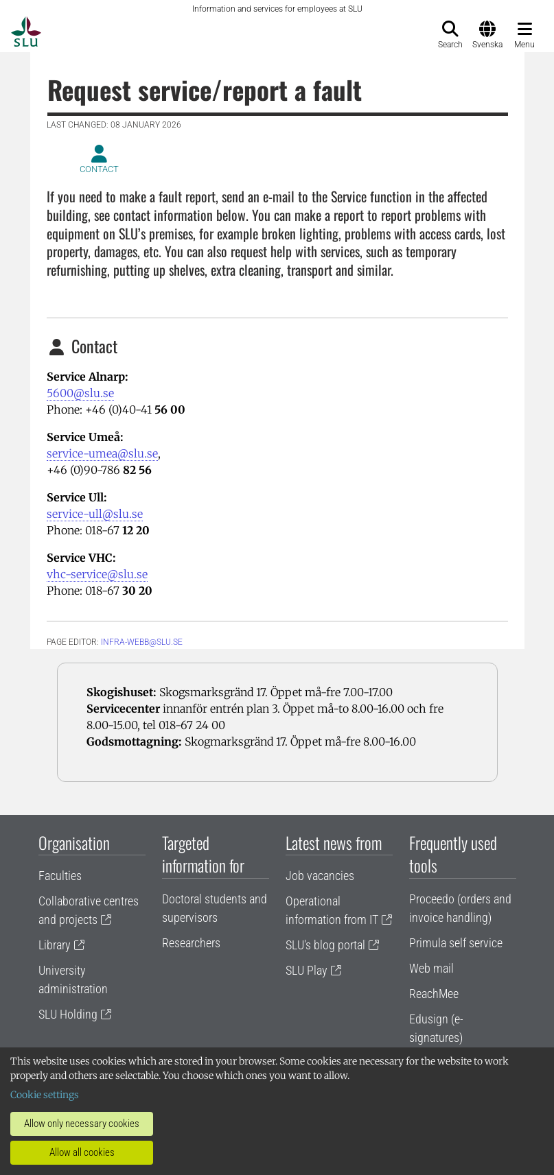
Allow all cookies (82, 1152)
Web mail (431, 968)
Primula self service (456, 943)
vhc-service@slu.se (97, 574)
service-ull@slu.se (95, 514)
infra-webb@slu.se (142, 642)
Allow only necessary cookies (81, 1123)
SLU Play (306, 970)
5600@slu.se (80, 393)
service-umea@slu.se (102, 453)
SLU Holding (67, 1014)
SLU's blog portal (325, 945)
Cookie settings (44, 1095)
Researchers (191, 943)
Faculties (60, 875)
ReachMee (434, 993)
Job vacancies (320, 875)
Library (54, 945)
